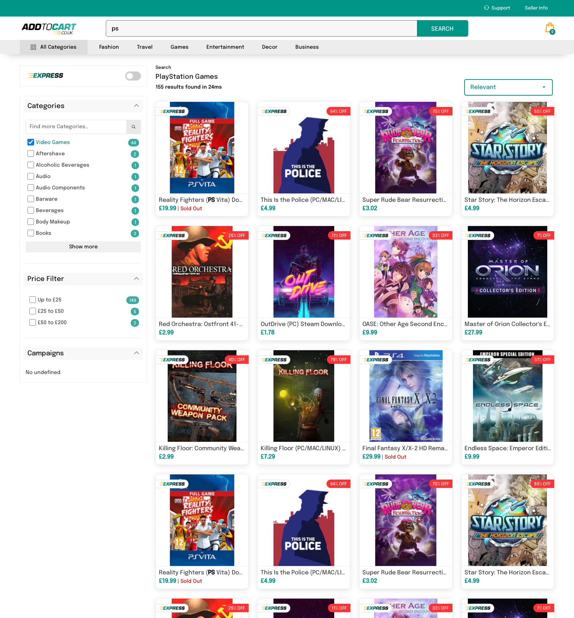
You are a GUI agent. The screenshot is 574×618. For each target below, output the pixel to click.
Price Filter (45, 279)
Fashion (109, 47)
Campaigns (45, 353)
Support (497, 8)
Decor (269, 47)
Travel (145, 47)
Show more (83, 246)
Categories (45, 106)
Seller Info (536, 8)
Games (180, 47)
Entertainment (225, 47)
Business (307, 47)
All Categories (54, 47)
